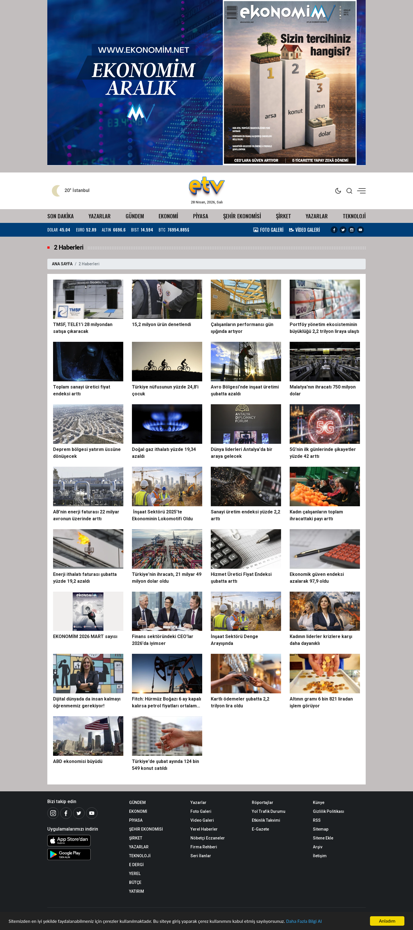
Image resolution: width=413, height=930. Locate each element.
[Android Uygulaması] (84, 854)
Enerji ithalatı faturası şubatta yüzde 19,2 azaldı (85, 578)
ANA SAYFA (62, 264)
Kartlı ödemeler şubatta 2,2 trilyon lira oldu (240, 702)
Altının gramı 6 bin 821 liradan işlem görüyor (321, 702)
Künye (318, 802)
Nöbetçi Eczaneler (207, 838)
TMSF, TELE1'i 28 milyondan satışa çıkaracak (82, 328)
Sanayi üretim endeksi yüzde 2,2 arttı (245, 515)
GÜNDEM (135, 216)
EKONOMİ (168, 216)
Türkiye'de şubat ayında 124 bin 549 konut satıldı (165, 765)
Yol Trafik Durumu (268, 811)
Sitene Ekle (323, 838)
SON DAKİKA (60, 216)
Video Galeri (202, 820)
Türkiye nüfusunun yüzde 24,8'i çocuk (165, 390)
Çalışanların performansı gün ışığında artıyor (242, 328)
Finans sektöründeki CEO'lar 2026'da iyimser (162, 640)
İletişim (320, 856)
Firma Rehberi (203, 847)
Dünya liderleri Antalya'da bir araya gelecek (241, 453)
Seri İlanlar (200, 856)
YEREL (135, 873)
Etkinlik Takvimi (266, 820)
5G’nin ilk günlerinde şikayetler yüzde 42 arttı (323, 453)
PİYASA (200, 216)
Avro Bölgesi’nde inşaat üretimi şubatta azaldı (245, 390)
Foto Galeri (200, 811)
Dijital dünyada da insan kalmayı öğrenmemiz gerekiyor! (86, 702)
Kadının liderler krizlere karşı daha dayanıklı (321, 640)
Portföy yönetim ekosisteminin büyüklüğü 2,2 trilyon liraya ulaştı (324, 328)
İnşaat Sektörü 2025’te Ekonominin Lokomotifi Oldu (162, 515)
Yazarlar (198, 802)
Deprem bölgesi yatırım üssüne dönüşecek (87, 453)
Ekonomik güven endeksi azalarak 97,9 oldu (317, 578)
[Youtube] (92, 813)
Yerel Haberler (204, 829)
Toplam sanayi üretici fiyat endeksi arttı (81, 390)
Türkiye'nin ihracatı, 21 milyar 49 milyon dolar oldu (166, 578)
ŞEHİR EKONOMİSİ (242, 216)
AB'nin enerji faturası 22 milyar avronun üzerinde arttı (86, 515)
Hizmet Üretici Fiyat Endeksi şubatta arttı (241, 578)
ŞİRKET (283, 216)
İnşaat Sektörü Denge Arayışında (234, 640)
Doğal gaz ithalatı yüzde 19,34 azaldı (164, 453)
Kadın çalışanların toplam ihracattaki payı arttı (316, 515)
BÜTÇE (135, 882)
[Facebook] (66, 813)
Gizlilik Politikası (328, 811)
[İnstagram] (53, 813)
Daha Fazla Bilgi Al (304, 921)
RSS (317, 820)
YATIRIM (136, 891)
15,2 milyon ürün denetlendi (161, 324)
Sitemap (320, 829)
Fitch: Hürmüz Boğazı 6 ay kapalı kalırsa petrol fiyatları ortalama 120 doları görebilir (166, 702)
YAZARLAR (100, 216)
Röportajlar (262, 802)
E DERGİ (136, 864)
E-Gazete (260, 829)
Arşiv (317, 847)
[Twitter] (79, 813)
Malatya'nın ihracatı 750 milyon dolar (323, 390)
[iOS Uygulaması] (84, 840)
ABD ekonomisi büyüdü (77, 761)
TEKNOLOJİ (354, 216)
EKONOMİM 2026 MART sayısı (85, 636)
